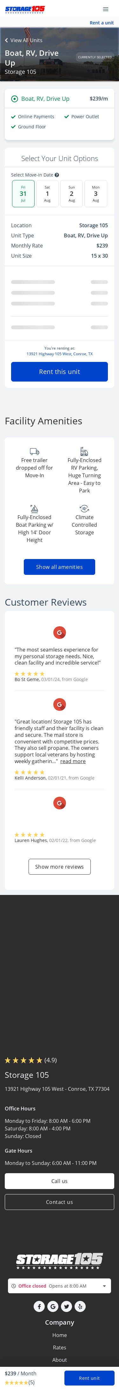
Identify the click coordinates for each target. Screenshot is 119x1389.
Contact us (59, 1202)
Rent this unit (59, 371)
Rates (59, 1347)
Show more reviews (59, 866)
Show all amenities (59, 566)
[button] (39, 1306)
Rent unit (89, 1378)
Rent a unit (102, 23)
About (59, 1359)
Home (59, 1335)
